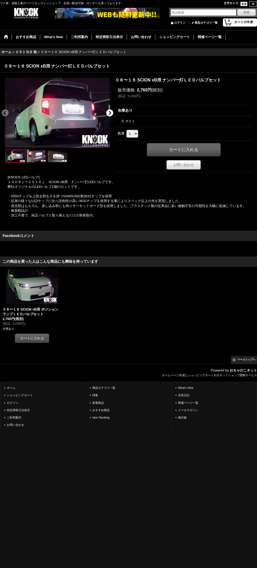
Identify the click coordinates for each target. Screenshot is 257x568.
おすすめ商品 (101, 410)
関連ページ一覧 (188, 402)
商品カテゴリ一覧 (206, 22)
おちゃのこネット (243, 370)
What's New (186, 387)
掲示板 (182, 417)
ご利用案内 (14, 417)
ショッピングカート (20, 395)
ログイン (180, 22)
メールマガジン (188, 410)
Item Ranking (100, 417)
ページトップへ (246, 359)
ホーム (11, 387)
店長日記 (184, 395)
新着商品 (98, 402)
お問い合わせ (183, 165)
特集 (95, 395)
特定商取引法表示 (18, 410)
